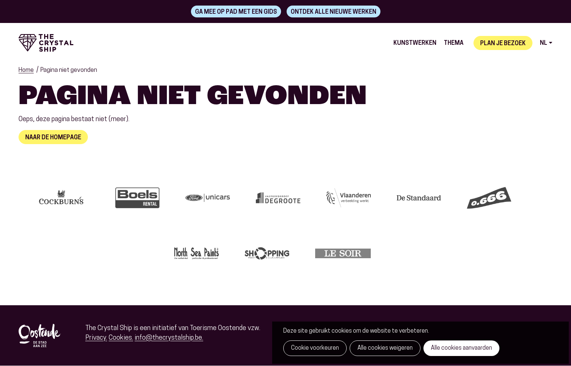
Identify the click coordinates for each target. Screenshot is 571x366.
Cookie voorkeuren (315, 348)
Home (26, 70)
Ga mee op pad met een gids (236, 12)
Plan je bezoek (503, 44)
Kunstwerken (414, 43)
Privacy (95, 338)
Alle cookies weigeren (385, 348)
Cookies (120, 338)
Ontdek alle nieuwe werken (333, 12)
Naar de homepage (53, 138)
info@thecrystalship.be (168, 338)
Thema (453, 43)
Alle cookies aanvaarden (461, 348)
